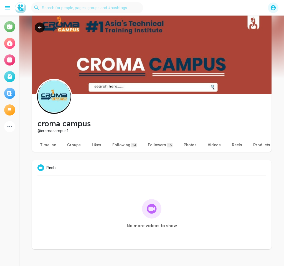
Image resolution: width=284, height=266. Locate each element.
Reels (237, 145)
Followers (160, 145)
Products (261, 145)
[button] (87, 7)
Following (124, 145)
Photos (190, 145)
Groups (74, 145)
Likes (96, 145)
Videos (214, 145)
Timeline (48, 145)
